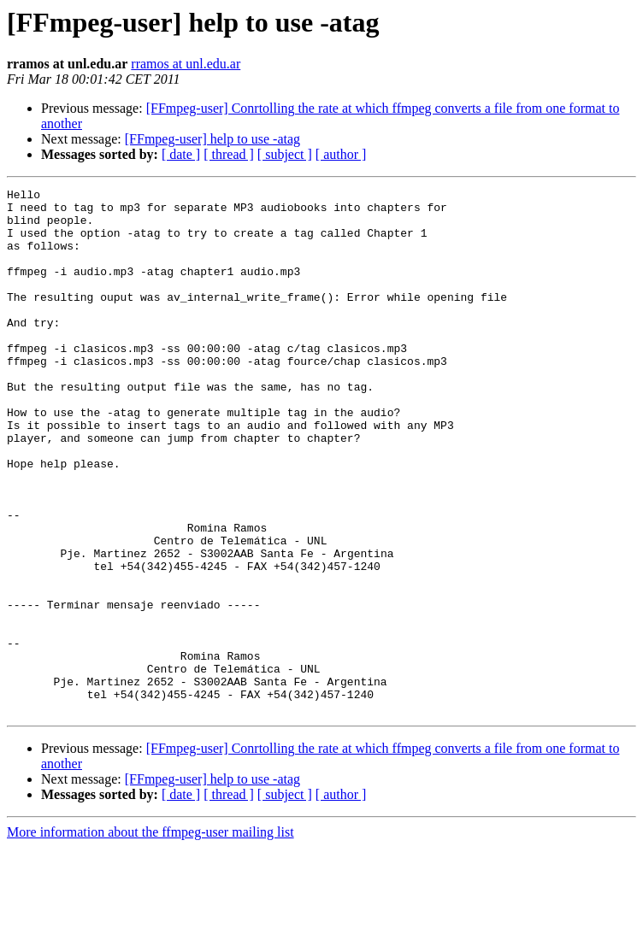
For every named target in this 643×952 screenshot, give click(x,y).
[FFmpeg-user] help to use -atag (212, 139)
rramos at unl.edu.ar (185, 63)
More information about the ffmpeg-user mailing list (150, 937)
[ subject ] (284, 154)
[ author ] (341, 154)
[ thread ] (229, 154)
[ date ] (181, 154)
